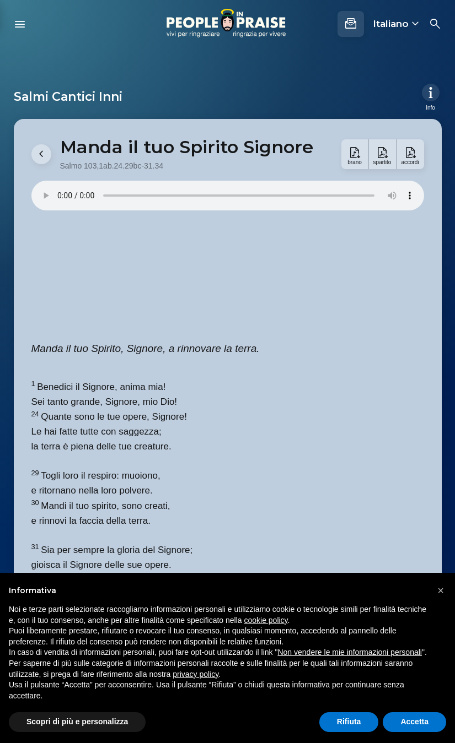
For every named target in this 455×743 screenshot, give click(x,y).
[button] (440, 590)
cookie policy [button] (265, 620)
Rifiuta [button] (349, 721)
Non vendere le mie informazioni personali (349, 652)
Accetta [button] (414, 721)
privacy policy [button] (195, 674)
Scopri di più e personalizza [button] (77, 721)
